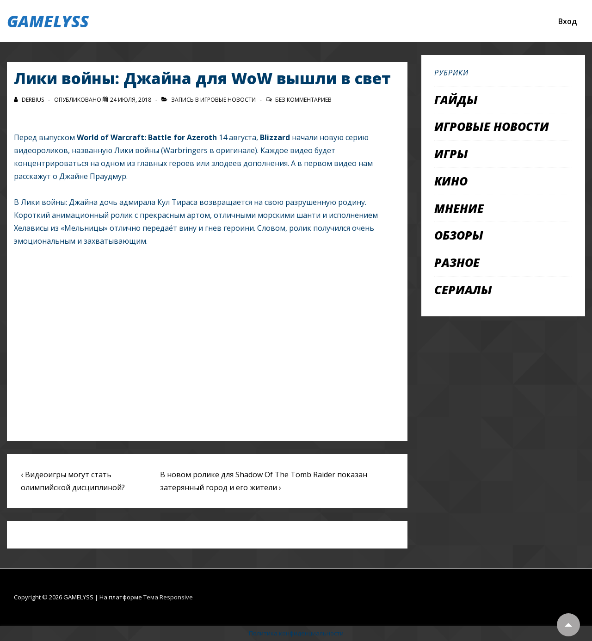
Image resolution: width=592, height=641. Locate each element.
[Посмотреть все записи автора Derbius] (29, 100)
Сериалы (463, 289)
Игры (451, 153)
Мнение (459, 208)
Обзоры (458, 235)
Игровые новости (228, 100)
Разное (457, 262)
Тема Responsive (168, 597)
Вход (567, 21)
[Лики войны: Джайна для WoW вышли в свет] (130, 100)
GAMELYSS (48, 21)
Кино (451, 181)
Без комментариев (303, 100)
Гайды (456, 99)
